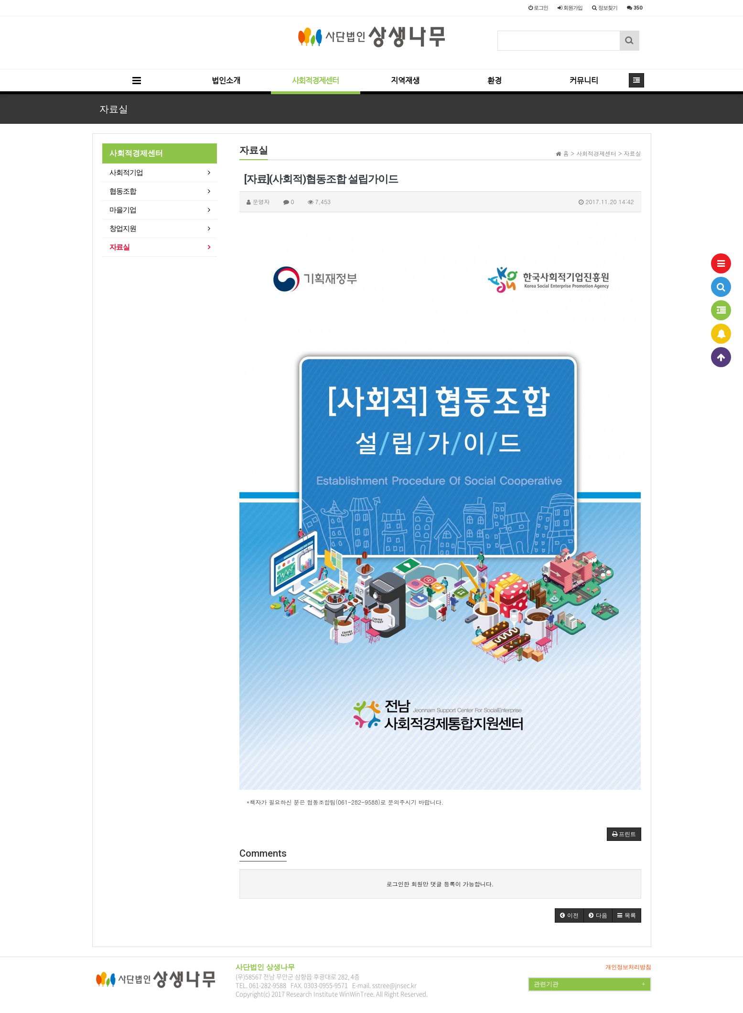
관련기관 (589, 984)
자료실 (119, 247)
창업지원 (122, 228)
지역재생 (405, 80)
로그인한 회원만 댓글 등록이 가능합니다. (440, 884)
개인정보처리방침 (628, 967)
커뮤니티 (584, 80)
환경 (494, 80)
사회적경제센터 (315, 80)
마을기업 (122, 210)
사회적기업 (126, 172)
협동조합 (122, 191)
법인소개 (226, 80)
